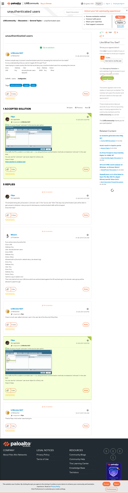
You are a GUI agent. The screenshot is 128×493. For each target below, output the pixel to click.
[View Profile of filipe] (13, 116)
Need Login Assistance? (115, 26)
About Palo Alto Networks (15, 454)
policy (33, 85)
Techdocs (74, 472)
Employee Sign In (118, 3)
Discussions (22, 21)
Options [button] (87, 53)
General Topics (36, 21)
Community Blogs (77, 454)
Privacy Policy (55, 486)
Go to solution (48, 47)
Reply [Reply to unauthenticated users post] (86, 94)
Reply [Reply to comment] (86, 169)
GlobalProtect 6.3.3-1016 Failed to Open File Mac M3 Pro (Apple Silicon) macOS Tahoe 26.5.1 (111, 177)
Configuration (22, 78)
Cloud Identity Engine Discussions (111, 158)
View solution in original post (15, 162)
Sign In (108, 3)
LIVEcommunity (9, 21)
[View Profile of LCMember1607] (17, 53)
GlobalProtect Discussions (109, 170)
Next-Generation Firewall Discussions (112, 182)
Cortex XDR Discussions (108, 141)
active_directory (16, 85)
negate (26, 85)
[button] (106, 484)
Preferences (111, 489)
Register (99, 3)
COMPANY (8, 450)
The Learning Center (79, 463)
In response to (21, 122)
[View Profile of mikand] (14, 234)
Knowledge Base (77, 468)
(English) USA (87, 4)
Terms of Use (43, 459)
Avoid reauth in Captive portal (110, 145)
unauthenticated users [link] (52, 21)
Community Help (77, 459)
